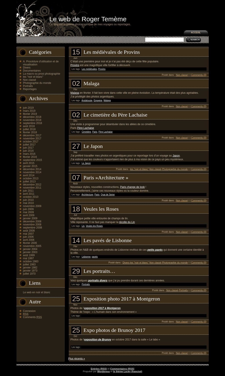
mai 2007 (28, 233)
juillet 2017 (29, 144)
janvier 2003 (30, 252)
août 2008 (29, 230)
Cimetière (86, 132)
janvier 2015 (30, 166)
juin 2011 (28, 190)
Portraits (28, 86)
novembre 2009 (32, 206)
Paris (94, 132)
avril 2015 (28, 163)
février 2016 (30, 156)
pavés (95, 256)
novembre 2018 (32, 120)
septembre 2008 (32, 227)
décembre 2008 (32, 221)
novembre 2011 (32, 187)
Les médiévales (89, 69)
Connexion (29, 311)
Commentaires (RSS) (122, 368)
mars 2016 (29, 153)
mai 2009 (28, 212)
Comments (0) (199, 75)
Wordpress (103, 371)
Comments (32, 317)
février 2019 (30, 113)
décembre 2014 (32, 169)
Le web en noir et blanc (36, 292)
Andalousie (87, 100)
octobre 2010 (30, 196)
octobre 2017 (30, 141)
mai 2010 (28, 203)
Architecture (87, 194)
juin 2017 (28, 147)
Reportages (30, 89)
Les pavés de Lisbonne (107, 240)
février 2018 (30, 132)
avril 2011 (28, 193)
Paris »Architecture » (105, 177)
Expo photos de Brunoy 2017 (114, 330)
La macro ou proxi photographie (41, 73)
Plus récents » (76, 358)
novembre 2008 (32, 224)
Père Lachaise (85, 128)
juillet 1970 (29, 273)
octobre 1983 (30, 261)
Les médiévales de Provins (111, 52)
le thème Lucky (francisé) (127, 371)
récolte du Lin (127, 222)
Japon (176, 155)
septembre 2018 (32, 123)
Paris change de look (132, 187)
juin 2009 (28, 209)
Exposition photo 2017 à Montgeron (121, 299)
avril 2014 (28, 175)
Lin (83, 226)
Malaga (91, 83)
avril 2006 (28, 239)
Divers (27, 67)
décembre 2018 (32, 117)
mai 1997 (28, 258)
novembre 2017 (32, 138)
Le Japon (93, 146)
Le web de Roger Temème (88, 19)
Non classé (29, 79)
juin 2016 (28, 150)
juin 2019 (28, 107)
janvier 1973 (30, 270)
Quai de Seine (107, 194)
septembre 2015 (32, 160)
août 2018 (29, 126)
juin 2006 (28, 236)
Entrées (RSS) (99, 368)
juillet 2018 (29, 129)
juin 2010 (28, 199)
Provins (75, 65)
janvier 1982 (30, 267)
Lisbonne (86, 256)
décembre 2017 (32, 135)
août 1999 (29, 255)
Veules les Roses (101, 209)
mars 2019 (29, 110)
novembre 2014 (32, 172)
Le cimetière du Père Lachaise (115, 115)
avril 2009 (28, 215)
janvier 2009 (30, 218)
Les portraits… (99, 271)
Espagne (98, 100)
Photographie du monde (37, 83)
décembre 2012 (32, 184)
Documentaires (32, 70)
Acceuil (196, 32)
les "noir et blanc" (33, 76)
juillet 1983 (29, 264)
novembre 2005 (32, 246)
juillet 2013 (29, 181)
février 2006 (30, 243)
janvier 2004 (30, 249)
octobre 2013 (30, 178)
